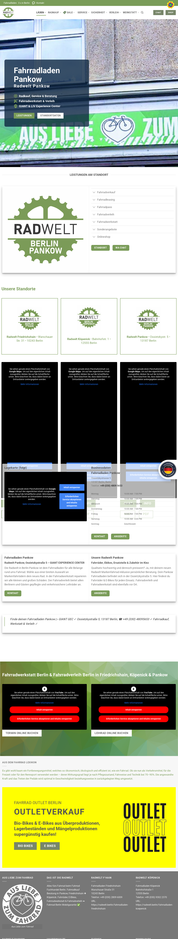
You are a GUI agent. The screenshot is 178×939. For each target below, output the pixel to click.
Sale (69, 12)
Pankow (63, 893)
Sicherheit (99, 12)
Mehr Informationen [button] (29, 384)
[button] (142, 12)
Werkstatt (131, 12)
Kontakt (40, 3)
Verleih (115, 12)
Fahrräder (63, 897)
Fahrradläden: (17, 3)
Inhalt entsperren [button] (72, 487)
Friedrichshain (76, 893)
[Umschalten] (94, 192)
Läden (41, 12)
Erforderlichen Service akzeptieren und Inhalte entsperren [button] (71, 501)
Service (83, 12)
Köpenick (51, 897)
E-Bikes (72, 897)
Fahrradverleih (74, 901)
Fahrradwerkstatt (56, 901)
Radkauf (54, 12)
